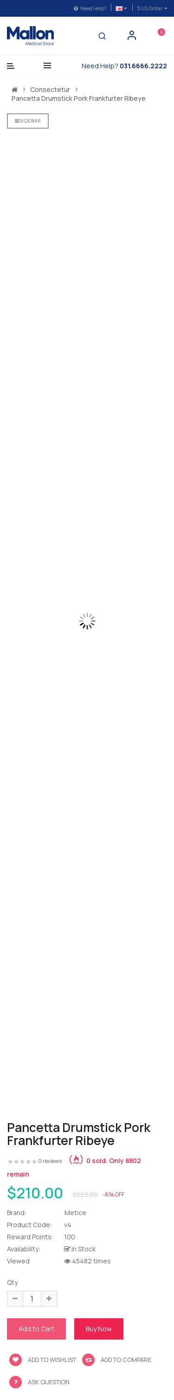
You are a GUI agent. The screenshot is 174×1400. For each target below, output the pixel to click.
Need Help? (90, 8)
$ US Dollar (152, 8)
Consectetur (50, 89)
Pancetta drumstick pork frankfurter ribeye (79, 98)
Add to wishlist (42, 1359)
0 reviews (50, 1161)
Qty (12, 1282)
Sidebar (28, 121)
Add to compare (116, 1359)
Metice (75, 1212)
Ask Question (49, 1382)
